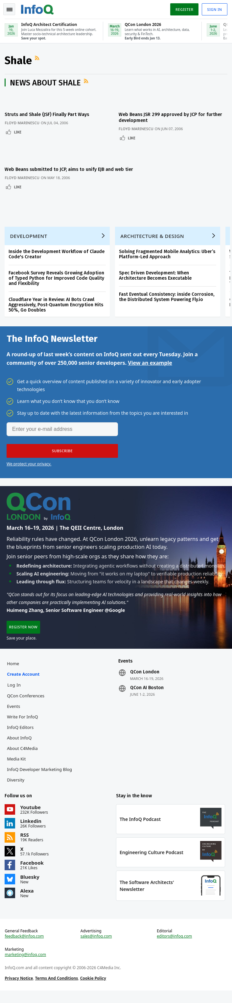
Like (18, 132)
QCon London (144, 681)
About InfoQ (20, 747)
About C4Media (23, 757)
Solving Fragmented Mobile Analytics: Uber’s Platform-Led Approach (168, 260)
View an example (150, 370)
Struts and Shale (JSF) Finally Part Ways (47, 115)
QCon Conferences (26, 705)
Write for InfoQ (23, 726)
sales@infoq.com (96, 947)
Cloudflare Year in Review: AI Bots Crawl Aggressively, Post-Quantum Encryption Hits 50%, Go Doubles (56, 311)
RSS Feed (38, 59)
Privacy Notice (19, 989)
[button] (62, 458)
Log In (15, 694)
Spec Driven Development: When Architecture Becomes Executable (156, 281)
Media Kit (17, 768)
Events (14, 715)
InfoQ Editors (21, 736)
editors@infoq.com (174, 947)
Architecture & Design (153, 242)
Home (14, 673)
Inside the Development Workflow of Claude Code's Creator (57, 260)
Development (29, 242)
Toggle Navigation (9, 9)
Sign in (214, 9)
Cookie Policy (93, 989)
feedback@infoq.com (24, 947)
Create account (24, 683)
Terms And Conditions (57, 989)
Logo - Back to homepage (38, 8)
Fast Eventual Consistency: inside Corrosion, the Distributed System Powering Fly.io (167, 303)
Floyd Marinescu (22, 123)
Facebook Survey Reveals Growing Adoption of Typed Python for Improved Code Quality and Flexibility (57, 284)
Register (184, 9)
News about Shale (46, 83)
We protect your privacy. (29, 471)
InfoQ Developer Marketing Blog (40, 778)
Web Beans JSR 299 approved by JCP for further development (164, 118)
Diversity (16, 789)
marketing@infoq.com (26, 966)
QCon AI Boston (147, 697)
